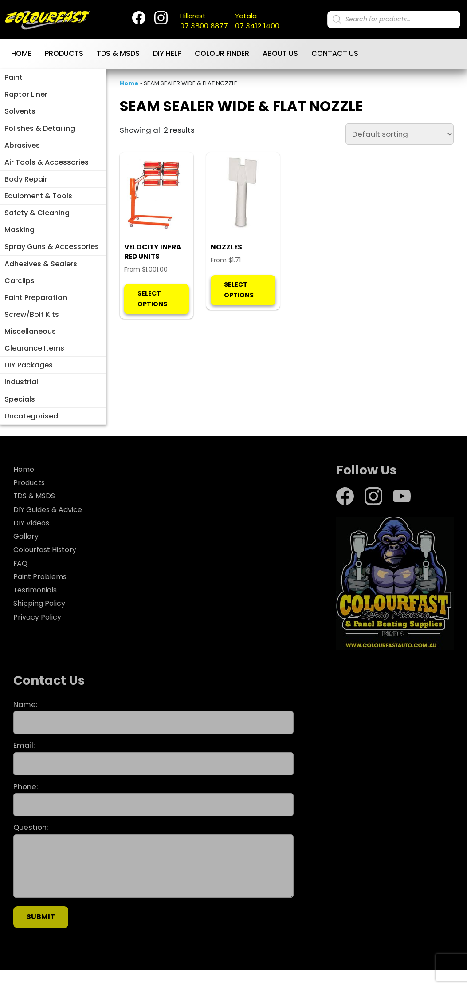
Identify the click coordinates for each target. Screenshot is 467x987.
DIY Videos (32, 539)
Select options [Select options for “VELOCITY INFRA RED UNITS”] (152, 329)
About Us (280, 55)
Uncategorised (31, 432)
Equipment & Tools (38, 202)
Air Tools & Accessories (46, 167)
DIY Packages (28, 379)
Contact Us (334, 55)
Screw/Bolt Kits (31, 326)
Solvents (19, 114)
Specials (19, 414)
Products (64, 55)
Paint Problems (41, 593)
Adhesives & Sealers (40, 273)
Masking (19, 238)
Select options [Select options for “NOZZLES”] (239, 319)
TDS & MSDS (118, 55)
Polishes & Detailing (39, 131)
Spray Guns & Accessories (51, 255)
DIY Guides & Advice (50, 526)
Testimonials (37, 606)
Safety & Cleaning (37, 220)
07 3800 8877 (200, 22)
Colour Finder (222, 55)
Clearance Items (34, 361)
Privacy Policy (38, 633)
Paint (13, 79)
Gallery (26, 553)
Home (21, 55)
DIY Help (167, 55)
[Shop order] (399, 135)
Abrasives (22, 149)
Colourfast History (46, 566)
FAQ (20, 579)
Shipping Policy (40, 620)
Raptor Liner (25, 96)
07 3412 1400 (263, 22)
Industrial (21, 396)
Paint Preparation (35, 308)
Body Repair (25, 185)
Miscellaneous (30, 344)
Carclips (19, 290)
